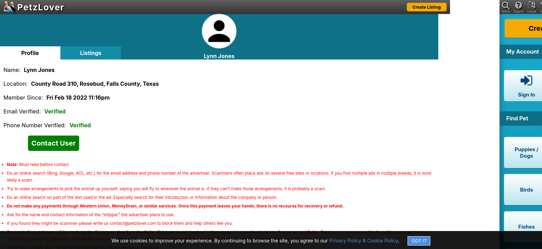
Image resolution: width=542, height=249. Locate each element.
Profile (30, 52)
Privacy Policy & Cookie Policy (363, 240)
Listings (91, 52)
